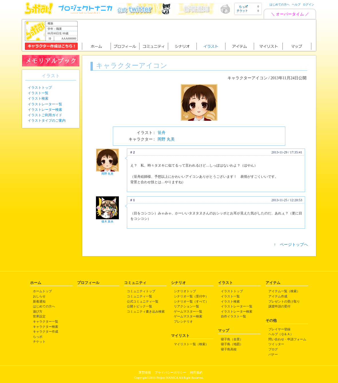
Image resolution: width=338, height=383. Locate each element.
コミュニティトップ (141, 291)
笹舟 (162, 133)
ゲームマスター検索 (188, 316)
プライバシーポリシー (170, 372)
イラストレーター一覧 (45, 104)
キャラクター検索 (45, 326)
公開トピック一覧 (139, 306)
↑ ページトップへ (291, 244)
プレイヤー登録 (279, 329)
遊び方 (37, 311)
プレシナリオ (183, 321)
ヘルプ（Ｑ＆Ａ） (280, 334)
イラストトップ (40, 88)
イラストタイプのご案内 (47, 121)
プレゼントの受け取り (284, 301)
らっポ (37, 336)
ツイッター (276, 344)
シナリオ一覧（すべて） (191, 301)
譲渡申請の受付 (279, 306)
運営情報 (144, 372)
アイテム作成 (277, 296)
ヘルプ (296, 4)
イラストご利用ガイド (45, 115)
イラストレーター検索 (45, 110)
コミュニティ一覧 (139, 296)
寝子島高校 (229, 349)
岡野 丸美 (166, 139)
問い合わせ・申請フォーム (287, 339)
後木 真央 (107, 221)
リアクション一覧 (186, 306)
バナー (273, 354)
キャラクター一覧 (45, 321)
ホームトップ (42, 291)
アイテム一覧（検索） (284, 291)
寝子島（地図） (232, 344)
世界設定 (39, 316)
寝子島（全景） (232, 339)
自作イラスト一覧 (233, 316)
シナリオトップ (185, 291)
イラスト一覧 (38, 93)
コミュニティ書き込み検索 (146, 311)
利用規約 (196, 372)
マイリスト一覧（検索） (191, 344)
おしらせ (39, 296)
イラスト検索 (38, 98)
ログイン (308, 4)
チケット (39, 341)
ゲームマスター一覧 (188, 311)
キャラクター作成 (45, 331)
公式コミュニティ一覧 (142, 301)
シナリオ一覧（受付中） (191, 296)
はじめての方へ (280, 4)
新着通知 (39, 301)
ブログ (273, 349)
